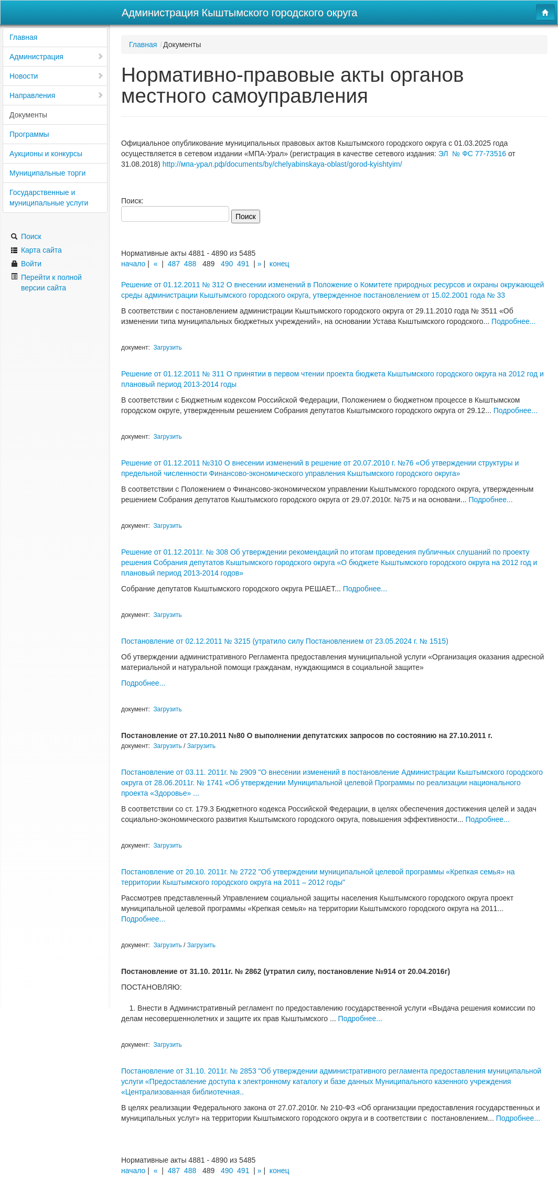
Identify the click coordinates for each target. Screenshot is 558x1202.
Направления (56, 95)
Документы (28, 115)
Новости (56, 76)
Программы (29, 134)
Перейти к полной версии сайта (46, 282)
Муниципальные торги (47, 173)
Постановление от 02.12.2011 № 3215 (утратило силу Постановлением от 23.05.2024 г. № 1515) (284, 641)
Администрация (56, 56)
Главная (23, 37)
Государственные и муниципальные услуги (48, 197)
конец (279, 263)
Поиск (25, 236)
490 (227, 263)
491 (243, 263)
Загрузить (167, 347)
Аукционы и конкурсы (45, 153)
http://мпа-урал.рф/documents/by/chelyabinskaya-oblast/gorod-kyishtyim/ (282, 164)
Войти (25, 263)
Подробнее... (513, 321)
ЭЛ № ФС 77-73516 (472, 153)
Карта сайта (36, 250)
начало (133, 263)
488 (190, 263)
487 (174, 263)
